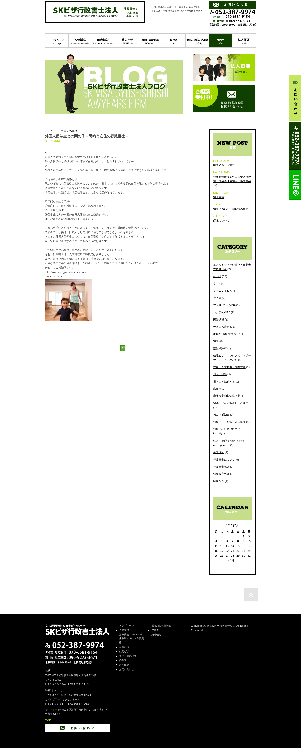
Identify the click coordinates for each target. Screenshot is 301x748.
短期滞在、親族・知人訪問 (229, 421)
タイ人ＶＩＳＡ (222, 290)
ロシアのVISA (221, 312)
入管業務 (80, 40)
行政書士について (224, 459)
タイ (216, 283)
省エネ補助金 (221, 414)
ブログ (220, 40)
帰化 (216, 341)
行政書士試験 (221, 466)
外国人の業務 (69, 131)
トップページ (56, 40)
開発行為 (218, 481)
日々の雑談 (220, 374)
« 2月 (231, 560)
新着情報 (156, 634)
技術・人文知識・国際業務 (229, 367)
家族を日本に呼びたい (226, 333)
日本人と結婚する (224, 381)
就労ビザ (127, 40)
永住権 (217, 388)
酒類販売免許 (221, 473)
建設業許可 (220, 348)
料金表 (173, 40)
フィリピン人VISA (224, 305)
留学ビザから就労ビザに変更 (230, 403)
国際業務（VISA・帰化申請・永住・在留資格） (131, 638)
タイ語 (217, 298)
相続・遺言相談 (150, 40)
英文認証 (218, 452)
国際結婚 (103, 40)
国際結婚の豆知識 (197, 40)
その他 (217, 276)
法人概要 (244, 40)
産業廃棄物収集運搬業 (226, 395)
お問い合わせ (126, 669)
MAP (48, 719)
